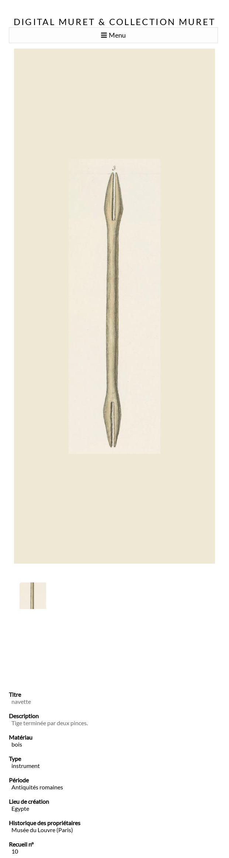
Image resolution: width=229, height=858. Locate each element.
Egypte (20, 808)
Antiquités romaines (37, 786)
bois (16, 744)
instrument (25, 765)
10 (14, 851)
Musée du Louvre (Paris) (42, 829)
